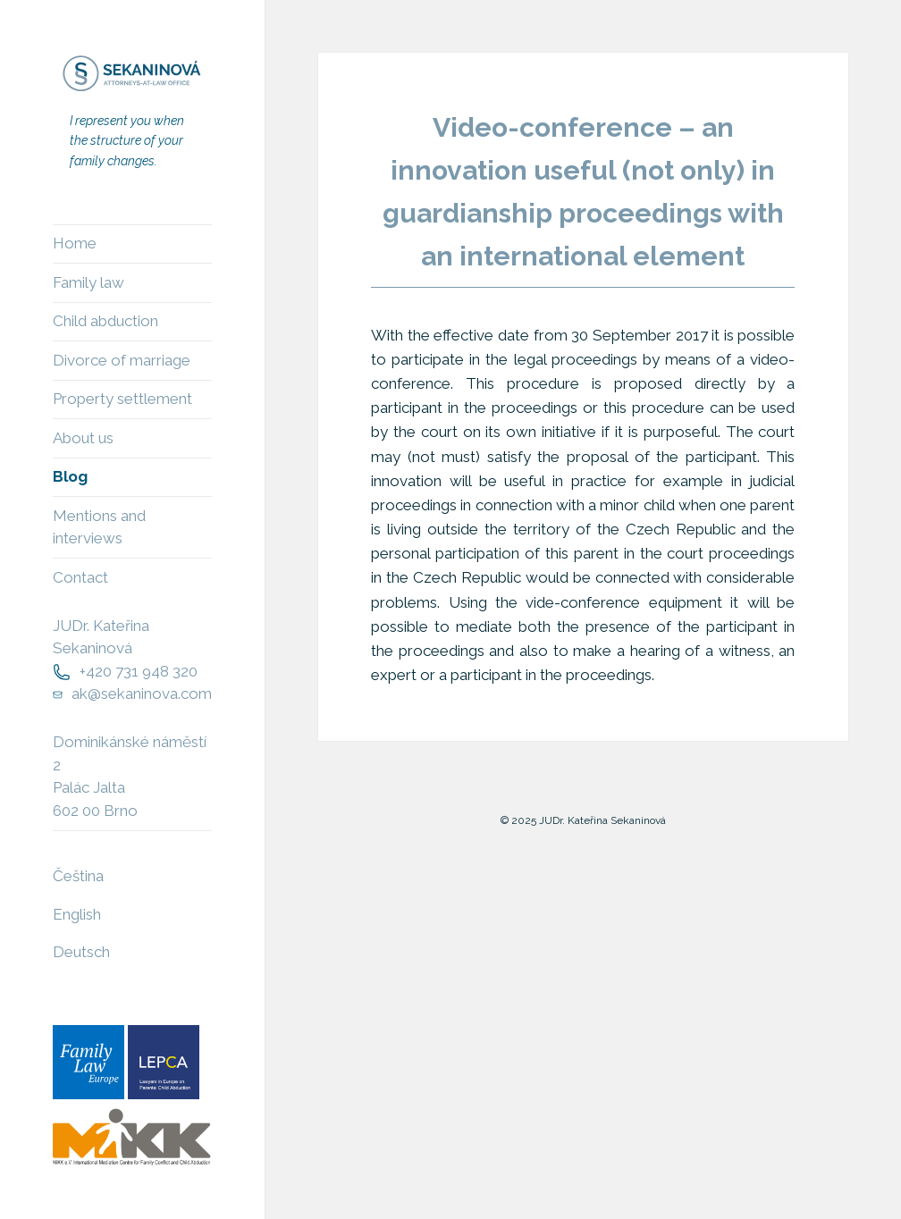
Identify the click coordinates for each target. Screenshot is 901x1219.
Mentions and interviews (99, 527)
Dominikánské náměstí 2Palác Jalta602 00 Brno (129, 776)
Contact (80, 577)
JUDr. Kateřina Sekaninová (101, 637)
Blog (70, 476)
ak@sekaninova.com (142, 693)
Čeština (78, 876)
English (77, 914)
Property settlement (122, 399)
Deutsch (81, 952)
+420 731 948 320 (139, 671)
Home (75, 243)
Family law (88, 282)
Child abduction (105, 321)
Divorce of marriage (121, 360)
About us (83, 438)
